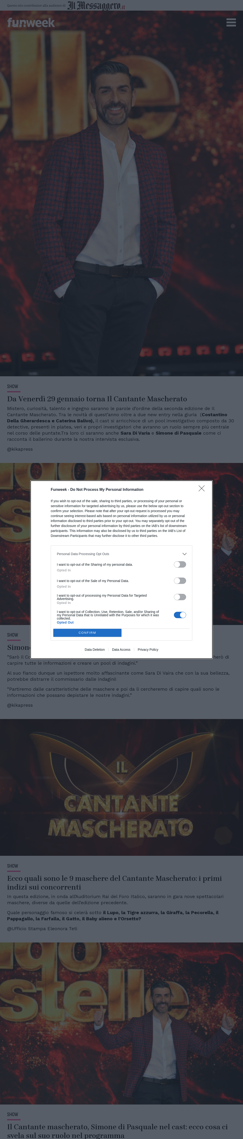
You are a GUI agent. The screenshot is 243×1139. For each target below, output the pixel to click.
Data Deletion (95, 649)
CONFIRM (87, 632)
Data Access (121, 649)
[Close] (203, 489)
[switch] (180, 564)
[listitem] (121, 554)
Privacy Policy (148, 649)
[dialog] (121, 570)
